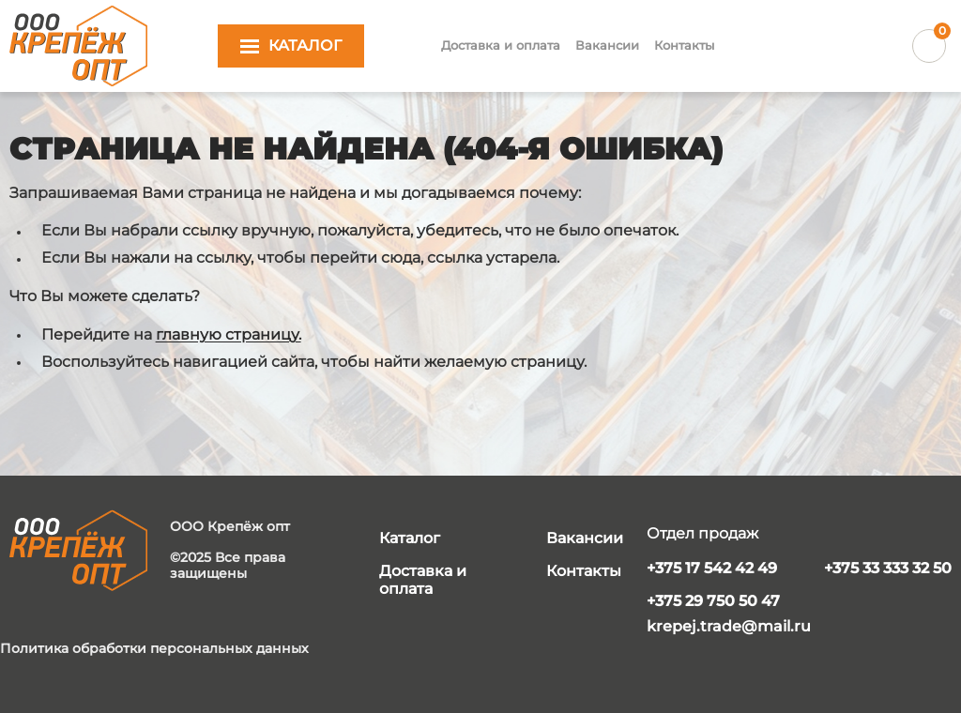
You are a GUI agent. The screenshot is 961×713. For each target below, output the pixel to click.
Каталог (409, 538)
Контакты (684, 45)
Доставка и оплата (500, 45)
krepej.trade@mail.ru (729, 626)
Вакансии (607, 45)
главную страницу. (228, 334)
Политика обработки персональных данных (154, 649)
